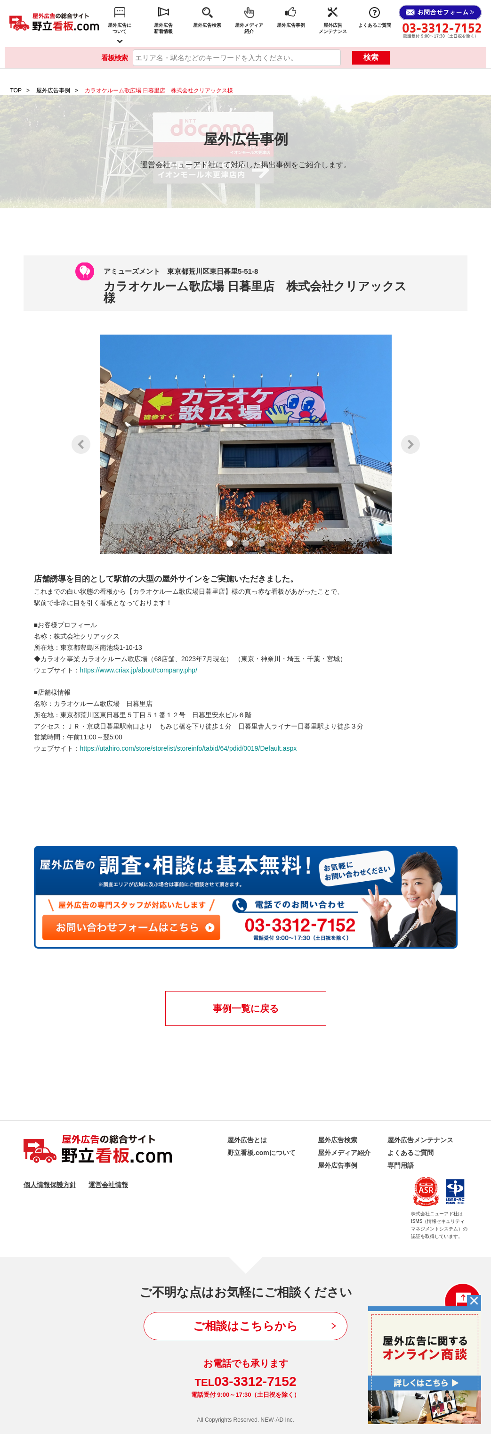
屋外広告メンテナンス (333, 28)
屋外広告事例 (291, 25)
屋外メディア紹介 (249, 28)
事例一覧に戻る (246, 1008)
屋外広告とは (247, 1140)
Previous (81, 444)
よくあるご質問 (374, 25)
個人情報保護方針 (50, 1184)
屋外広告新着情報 (163, 28)
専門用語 (400, 1165)
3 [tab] (261, 543)
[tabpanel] (246, 444)
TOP (16, 90)
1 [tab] (229, 543)
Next (410, 444)
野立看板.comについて (261, 1152)
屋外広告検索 (207, 25)
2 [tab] (245, 543)
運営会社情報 (108, 1184)
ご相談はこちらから (245, 1325)
